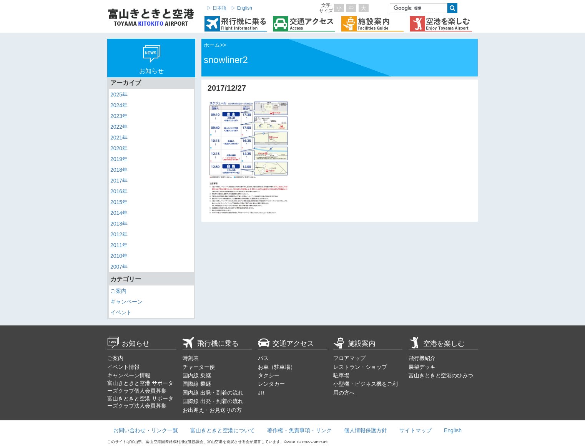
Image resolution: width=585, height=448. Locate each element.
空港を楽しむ (437, 343)
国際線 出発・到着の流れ (213, 401)
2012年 (119, 234)
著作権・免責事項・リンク (299, 430)
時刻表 (191, 358)
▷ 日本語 (216, 8)
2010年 (119, 256)
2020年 (119, 148)
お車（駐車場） (277, 367)
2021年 (119, 137)
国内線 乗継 (197, 375)
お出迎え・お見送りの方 (212, 410)
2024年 (119, 105)
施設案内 (354, 343)
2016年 (119, 191)
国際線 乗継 (197, 384)
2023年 (119, 116)
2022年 (119, 127)
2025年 (119, 94)
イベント (121, 312)
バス (263, 358)
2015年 (119, 202)
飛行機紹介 (422, 358)
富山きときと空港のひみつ (441, 375)
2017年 (119, 181)
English (453, 430)
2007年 (119, 267)
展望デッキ (422, 367)
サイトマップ (415, 430)
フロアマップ (349, 358)
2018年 (119, 170)
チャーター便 (199, 367)
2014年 (119, 213)
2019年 (119, 159)
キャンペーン (126, 302)
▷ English (241, 8)
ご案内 (118, 291)
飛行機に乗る (211, 343)
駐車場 (341, 375)
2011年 (119, 245)
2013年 (119, 224)
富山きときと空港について (222, 430)
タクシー (268, 375)
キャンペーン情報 (128, 375)
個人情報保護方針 (365, 430)
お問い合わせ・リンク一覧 (145, 430)
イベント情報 (123, 367)
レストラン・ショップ (360, 367)
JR (261, 393)
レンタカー (271, 384)
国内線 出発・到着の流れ (213, 393)
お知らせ (128, 343)
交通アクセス (286, 343)
